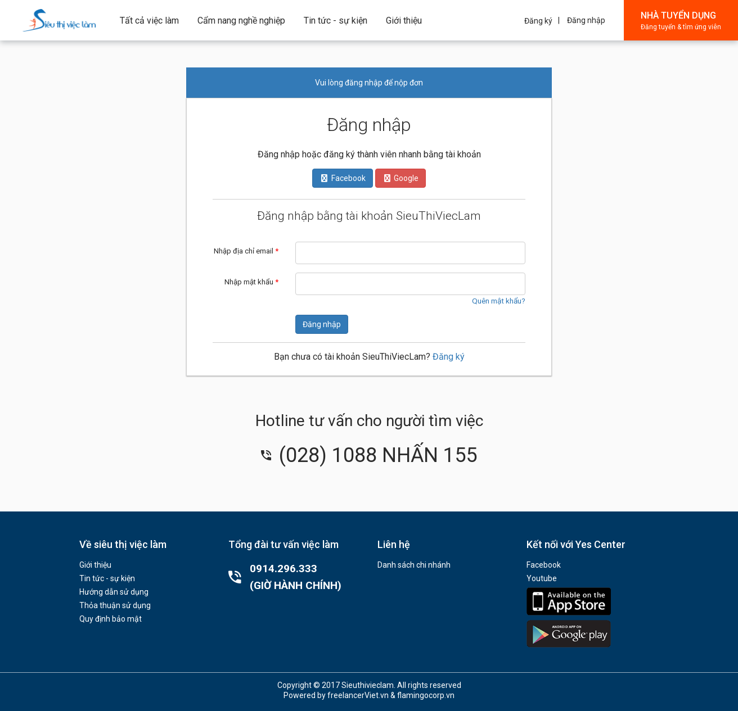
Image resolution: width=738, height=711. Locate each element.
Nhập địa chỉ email (246, 251)
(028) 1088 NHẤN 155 (369, 455)
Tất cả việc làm (149, 20)
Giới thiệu (404, 20)
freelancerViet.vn (358, 695)
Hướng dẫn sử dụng (113, 591)
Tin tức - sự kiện (335, 20)
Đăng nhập (586, 20)
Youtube (541, 578)
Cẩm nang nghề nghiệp (241, 20)
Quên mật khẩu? (498, 300)
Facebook (543, 564)
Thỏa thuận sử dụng (115, 605)
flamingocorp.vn (425, 695)
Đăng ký (538, 20)
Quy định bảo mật (110, 618)
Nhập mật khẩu (251, 282)
